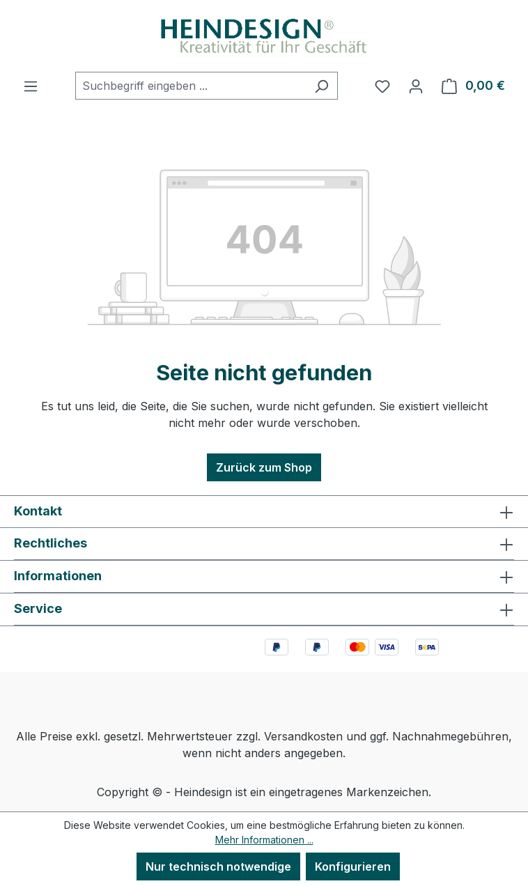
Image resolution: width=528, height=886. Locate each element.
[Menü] (30, 86)
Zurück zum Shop (264, 467)
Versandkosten (303, 736)
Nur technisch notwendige (218, 866)
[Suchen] (321, 86)
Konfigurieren (353, 866)
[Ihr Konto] (416, 86)
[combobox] (190, 86)
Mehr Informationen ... (264, 840)
